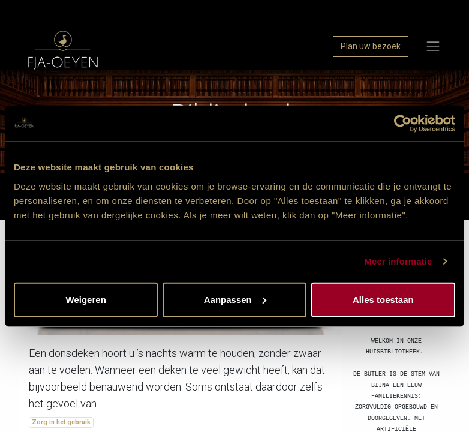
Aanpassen (235, 299)
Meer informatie (398, 261)
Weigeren (86, 299)
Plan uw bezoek (371, 46)
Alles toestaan (383, 299)
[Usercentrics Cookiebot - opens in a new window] (402, 124)
